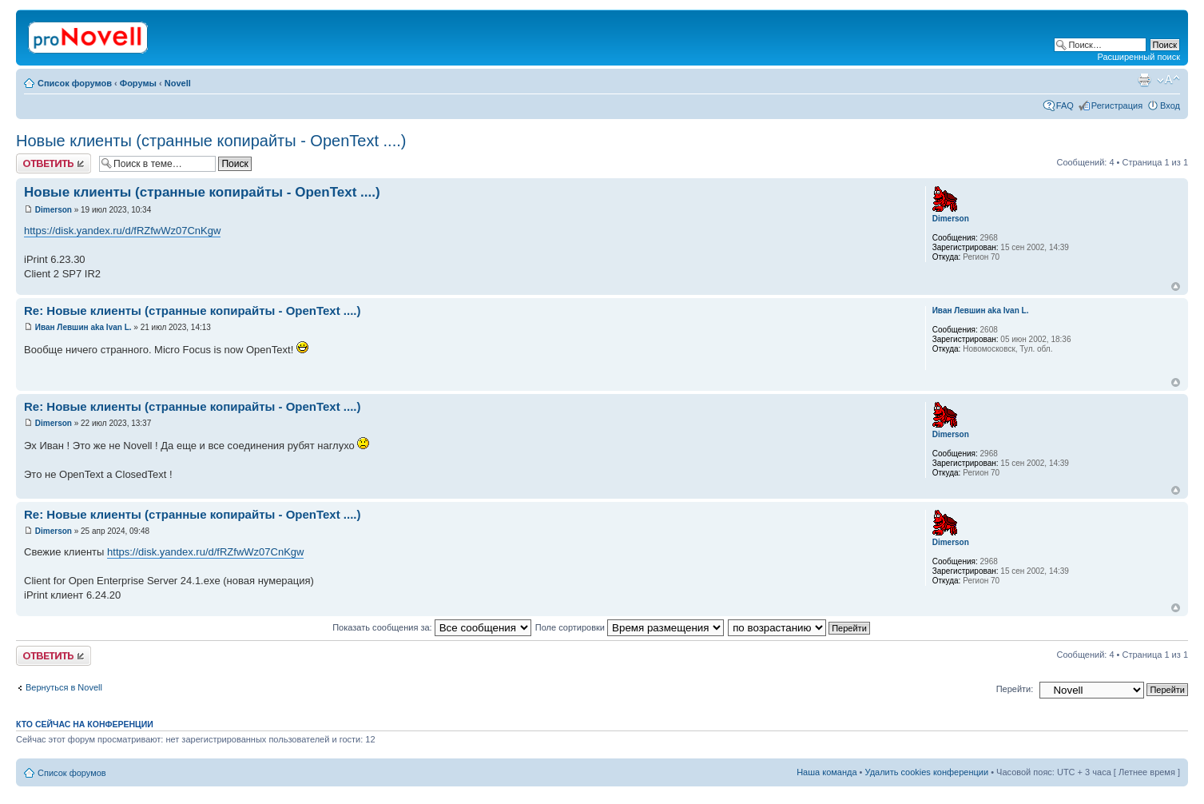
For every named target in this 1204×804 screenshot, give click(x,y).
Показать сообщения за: (431, 627)
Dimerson (53, 209)
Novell (178, 83)
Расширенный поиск (1138, 57)
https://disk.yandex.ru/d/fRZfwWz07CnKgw (122, 231)
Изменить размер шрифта (1168, 80)
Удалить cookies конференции (927, 772)
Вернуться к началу (1175, 286)
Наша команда (826, 772)
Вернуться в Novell (64, 687)
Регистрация (1116, 105)
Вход (1170, 105)
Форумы (138, 83)
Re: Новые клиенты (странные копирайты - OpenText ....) (192, 310)
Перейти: (1015, 689)
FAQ (1065, 105)
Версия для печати (1144, 80)
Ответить (53, 163)
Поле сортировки (629, 627)
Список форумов (75, 83)
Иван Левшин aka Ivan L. (83, 327)
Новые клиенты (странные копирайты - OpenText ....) (211, 140)
